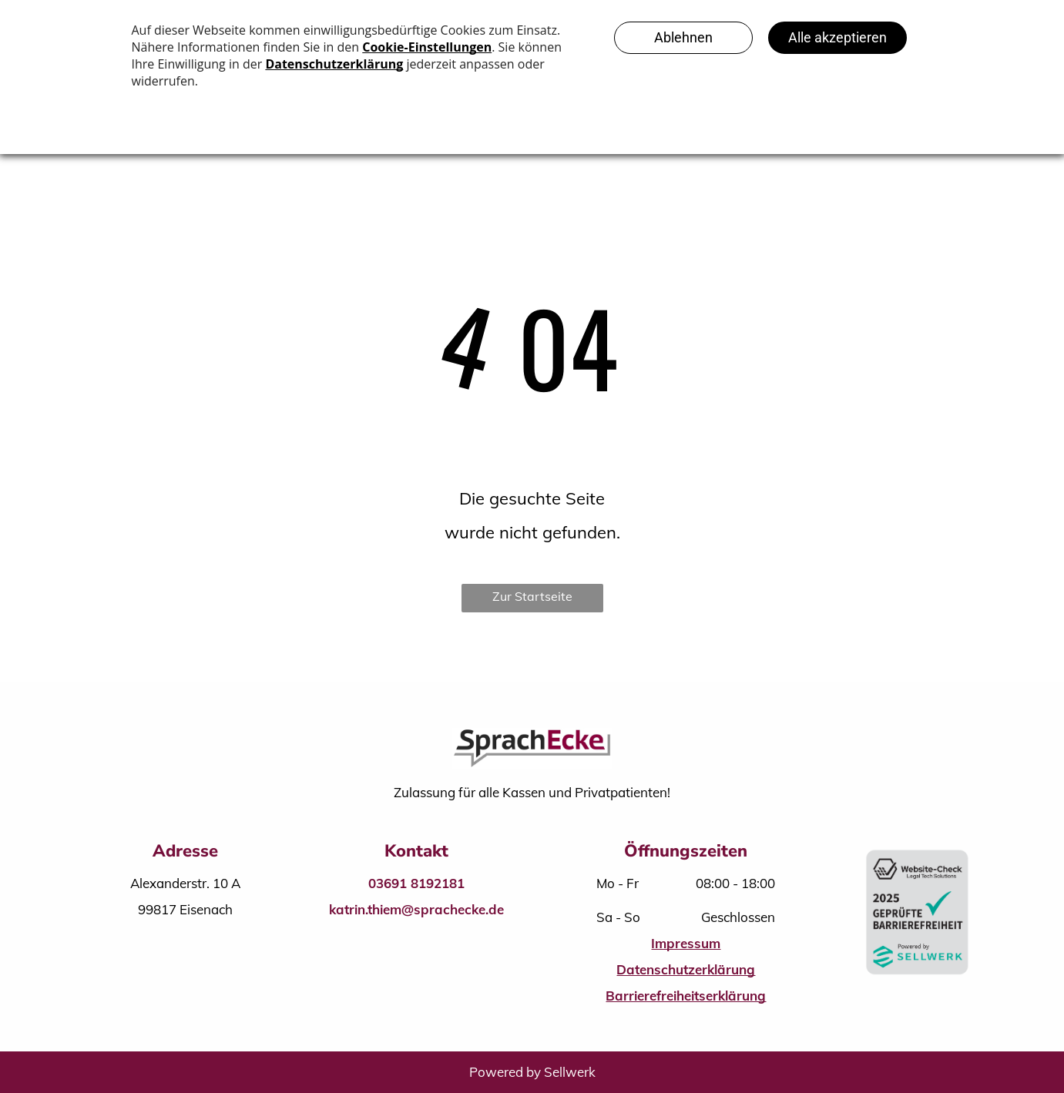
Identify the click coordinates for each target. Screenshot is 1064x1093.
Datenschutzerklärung (685, 969)
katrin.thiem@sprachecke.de (416, 909)
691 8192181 (424, 883)
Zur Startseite (532, 596)
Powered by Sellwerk (532, 1072)
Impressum (685, 943)
